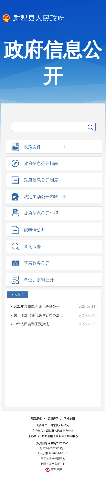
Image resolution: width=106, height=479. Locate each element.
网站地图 (69, 418)
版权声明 (53, 418)
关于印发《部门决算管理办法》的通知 (40, 315)
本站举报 (53, 469)
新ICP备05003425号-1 (53, 448)
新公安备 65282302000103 (53, 453)
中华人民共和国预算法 (31, 324)
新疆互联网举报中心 (53, 463)
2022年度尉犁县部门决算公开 (36, 306)
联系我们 (36, 418)
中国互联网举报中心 (53, 458)
